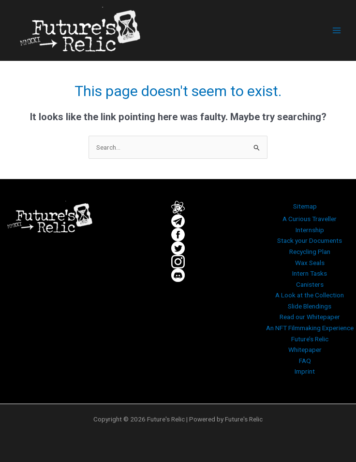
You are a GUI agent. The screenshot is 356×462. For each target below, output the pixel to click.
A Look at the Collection (309, 295)
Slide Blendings (309, 306)
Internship (310, 230)
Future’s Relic (309, 339)
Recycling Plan (309, 251)
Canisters (310, 284)
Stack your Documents (309, 240)
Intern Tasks (309, 273)
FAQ (305, 360)
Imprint (305, 371)
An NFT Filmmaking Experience (310, 328)
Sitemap (305, 206)
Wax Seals (310, 262)
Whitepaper (305, 349)
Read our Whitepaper (310, 317)
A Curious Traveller (309, 219)
